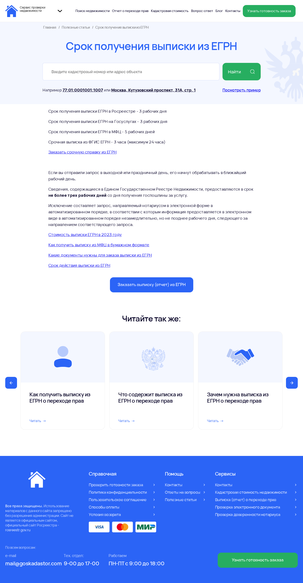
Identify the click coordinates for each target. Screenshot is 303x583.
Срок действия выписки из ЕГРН (79, 265)
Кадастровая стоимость (169, 11)
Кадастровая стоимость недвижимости (251, 492)
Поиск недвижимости (92, 11)
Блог (219, 11)
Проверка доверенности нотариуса (247, 514)
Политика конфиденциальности (118, 492)
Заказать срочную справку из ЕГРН (82, 152)
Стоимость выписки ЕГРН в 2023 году (85, 234)
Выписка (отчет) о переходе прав (245, 499)
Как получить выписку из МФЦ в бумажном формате (98, 244)
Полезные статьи (76, 27)
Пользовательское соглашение (117, 499)
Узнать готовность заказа (269, 11)
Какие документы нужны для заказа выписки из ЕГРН (100, 255)
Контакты (232, 11)
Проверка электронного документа (247, 507)
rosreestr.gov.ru (18, 530)
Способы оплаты (104, 507)
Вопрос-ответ (202, 11)
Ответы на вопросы (182, 492)
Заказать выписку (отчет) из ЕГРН (152, 284)
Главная (49, 27)
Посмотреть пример (242, 90)
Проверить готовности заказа (116, 484)
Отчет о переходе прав (130, 11)
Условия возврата (105, 514)
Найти (241, 72)
